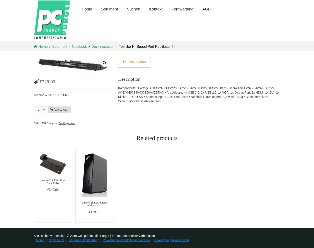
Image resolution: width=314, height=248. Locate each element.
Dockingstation (66, 123)
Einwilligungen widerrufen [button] (171, 240)
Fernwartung (182, 9)
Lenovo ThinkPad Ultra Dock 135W (53, 182)
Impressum (56, 240)
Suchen (133, 9)
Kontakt (155, 9)
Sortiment (109, 9)
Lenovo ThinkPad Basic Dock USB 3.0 (94, 204)
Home (87, 9)
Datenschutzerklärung (83, 240)
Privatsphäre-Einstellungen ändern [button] (126, 240)
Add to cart (61, 109)
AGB (206, 9)
